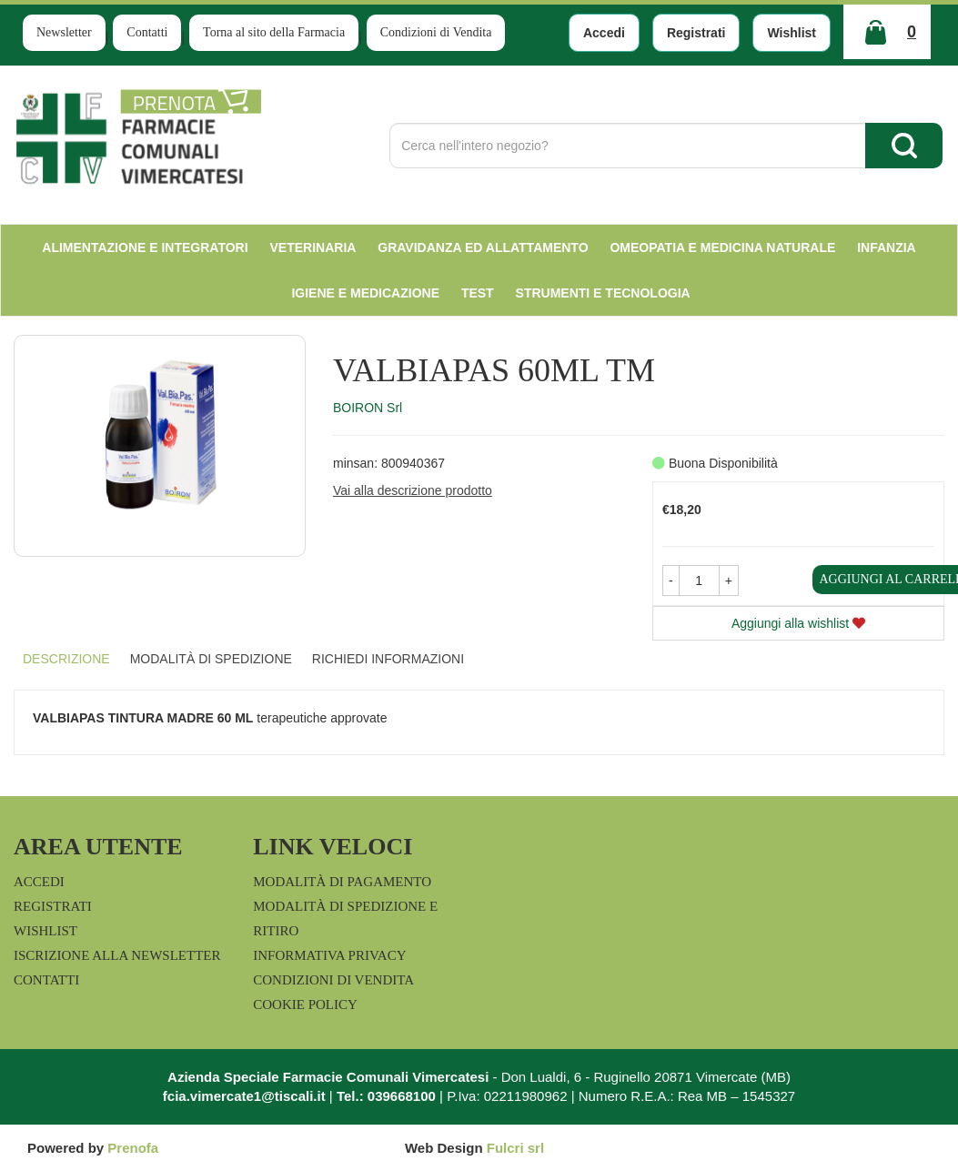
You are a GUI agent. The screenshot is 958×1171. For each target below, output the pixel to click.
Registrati (696, 32)
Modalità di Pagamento (342, 881)
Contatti (146, 32)
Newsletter (64, 32)
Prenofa (132, 1148)
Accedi (604, 32)
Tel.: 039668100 (386, 1096)
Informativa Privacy (329, 955)
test (477, 293)
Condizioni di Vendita (436, 32)
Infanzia (886, 247)
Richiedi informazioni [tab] (388, 658)
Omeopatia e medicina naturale (722, 247)
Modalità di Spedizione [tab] (211, 658)
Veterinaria (313, 247)
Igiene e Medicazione (365, 293)
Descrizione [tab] (66, 658)
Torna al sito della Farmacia (274, 32)
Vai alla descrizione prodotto (412, 490)
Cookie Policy (305, 1004)
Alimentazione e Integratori (144, 247)
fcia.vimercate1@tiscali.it (244, 1096)
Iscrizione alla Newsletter (117, 955)
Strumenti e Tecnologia (603, 293)
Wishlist (791, 32)
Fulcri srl (515, 1148)
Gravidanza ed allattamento (483, 247)
